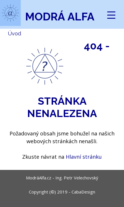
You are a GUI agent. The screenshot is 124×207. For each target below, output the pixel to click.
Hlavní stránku (84, 156)
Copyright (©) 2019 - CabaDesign (62, 192)
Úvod (14, 33)
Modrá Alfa (59, 16)
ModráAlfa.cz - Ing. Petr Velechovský (62, 178)
